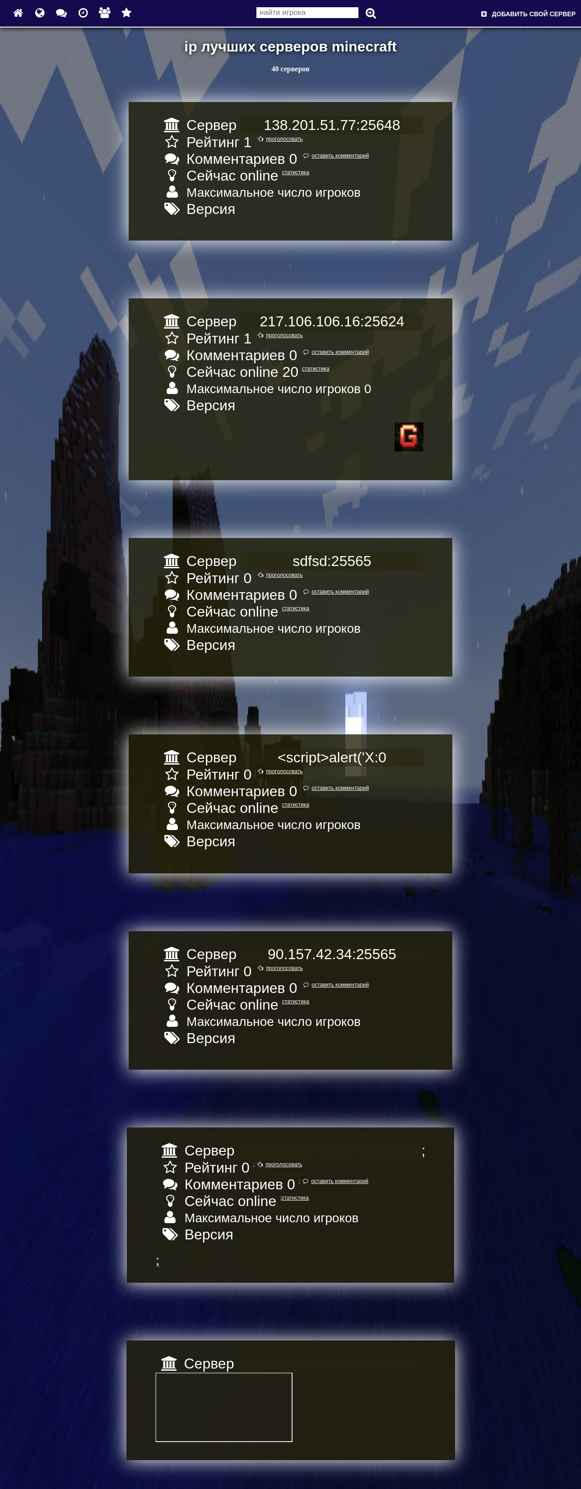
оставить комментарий (335, 156)
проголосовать (278, 139)
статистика (295, 172)
